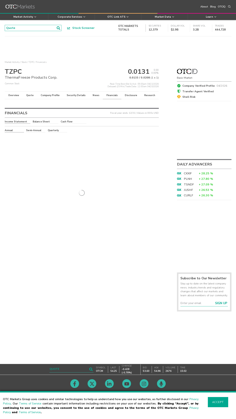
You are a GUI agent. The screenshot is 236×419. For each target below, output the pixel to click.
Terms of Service (30, 404)
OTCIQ (222, 6)
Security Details (76, 95)
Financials (112, 95)
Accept (218, 402)
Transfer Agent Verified (197, 91)
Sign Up (221, 303)
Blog (213, 6)
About (204, 6)
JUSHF (188, 190)
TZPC (31, 62)
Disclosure (131, 95)
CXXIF (188, 173)
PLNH (188, 179)
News (96, 95)
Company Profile (50, 95)
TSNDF (189, 185)
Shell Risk (188, 97)
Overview (13, 95)
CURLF (188, 195)
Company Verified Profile (204, 85)
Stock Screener (81, 28)
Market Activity (12, 62)
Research (149, 95)
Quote (30, 95)
